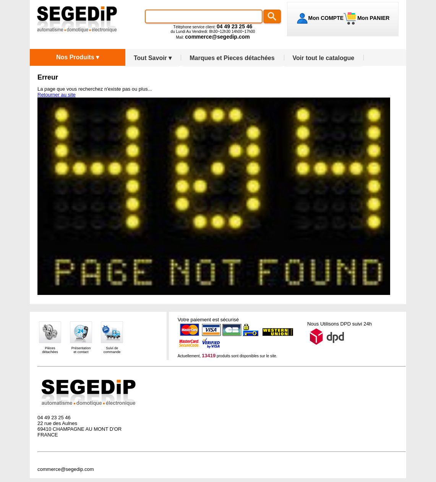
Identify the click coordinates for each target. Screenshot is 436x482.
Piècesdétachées (50, 350)
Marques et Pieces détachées (232, 58)
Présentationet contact (81, 350)
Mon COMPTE (326, 18)
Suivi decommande (112, 350)
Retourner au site (56, 95)
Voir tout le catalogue (324, 58)
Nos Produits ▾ (77, 57)
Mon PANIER (372, 18)
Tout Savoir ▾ (153, 58)
